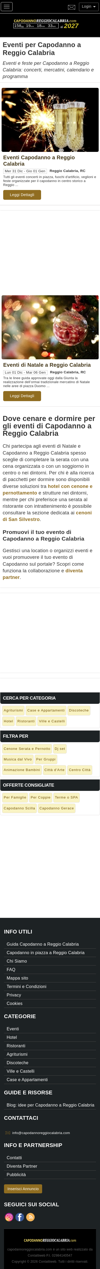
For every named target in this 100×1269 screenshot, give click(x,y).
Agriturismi (13, 710)
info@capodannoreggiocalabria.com (41, 1133)
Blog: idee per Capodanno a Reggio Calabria (50, 1105)
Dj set (60, 749)
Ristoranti (26, 721)
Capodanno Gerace (56, 808)
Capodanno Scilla (19, 808)
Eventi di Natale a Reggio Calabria (47, 365)
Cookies (15, 1003)
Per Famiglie (15, 797)
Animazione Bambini (22, 770)
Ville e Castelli (52, 721)
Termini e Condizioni (26, 986)
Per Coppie (41, 797)
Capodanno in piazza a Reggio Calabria (46, 952)
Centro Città (79, 770)
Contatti (14, 1157)
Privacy (14, 995)
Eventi (13, 1029)
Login (89, 6)
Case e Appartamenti (46, 710)
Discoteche (79, 710)
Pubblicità (16, 1174)
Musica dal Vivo (18, 759)
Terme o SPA (66, 797)
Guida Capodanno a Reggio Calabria (43, 944)
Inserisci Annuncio (23, 1189)
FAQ (11, 969)
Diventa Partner (22, 1166)
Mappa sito (17, 978)
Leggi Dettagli (22, 195)
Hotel (8, 721)
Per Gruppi (46, 759)
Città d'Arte (55, 770)
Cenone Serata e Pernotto (27, 749)
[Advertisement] (50, 248)
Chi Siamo (17, 961)
